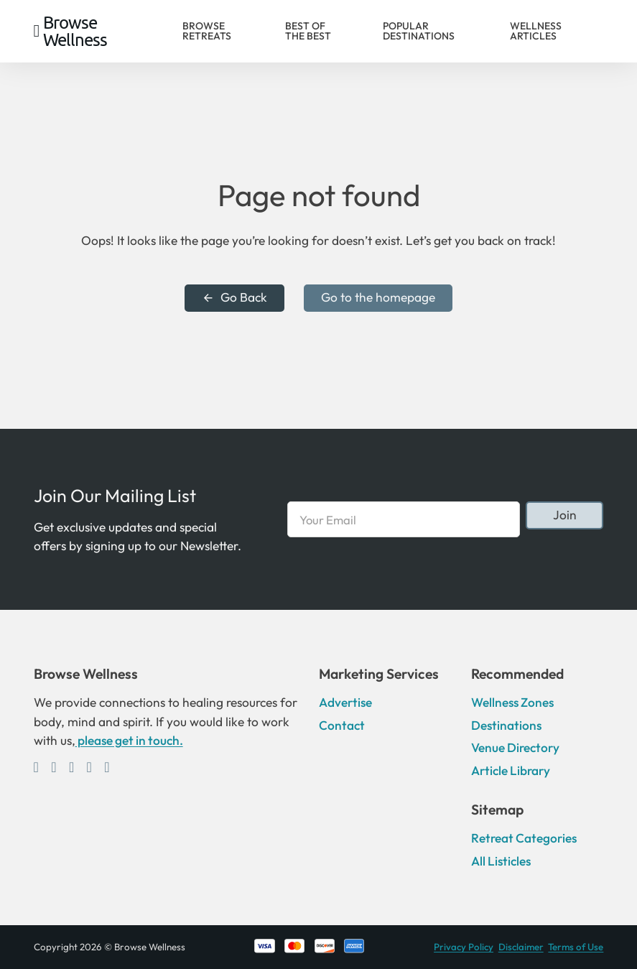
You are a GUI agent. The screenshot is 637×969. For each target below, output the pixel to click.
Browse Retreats (206, 31)
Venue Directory (515, 748)
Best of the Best (308, 31)
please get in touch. (129, 740)
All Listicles (501, 861)
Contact (342, 725)
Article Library (510, 771)
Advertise (345, 702)
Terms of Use (575, 946)
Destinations (506, 725)
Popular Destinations (419, 31)
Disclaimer (521, 946)
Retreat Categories (524, 838)
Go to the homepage (378, 297)
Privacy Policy (463, 946)
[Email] (403, 519)
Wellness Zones (512, 702)
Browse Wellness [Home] (75, 31)
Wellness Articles (536, 31)
